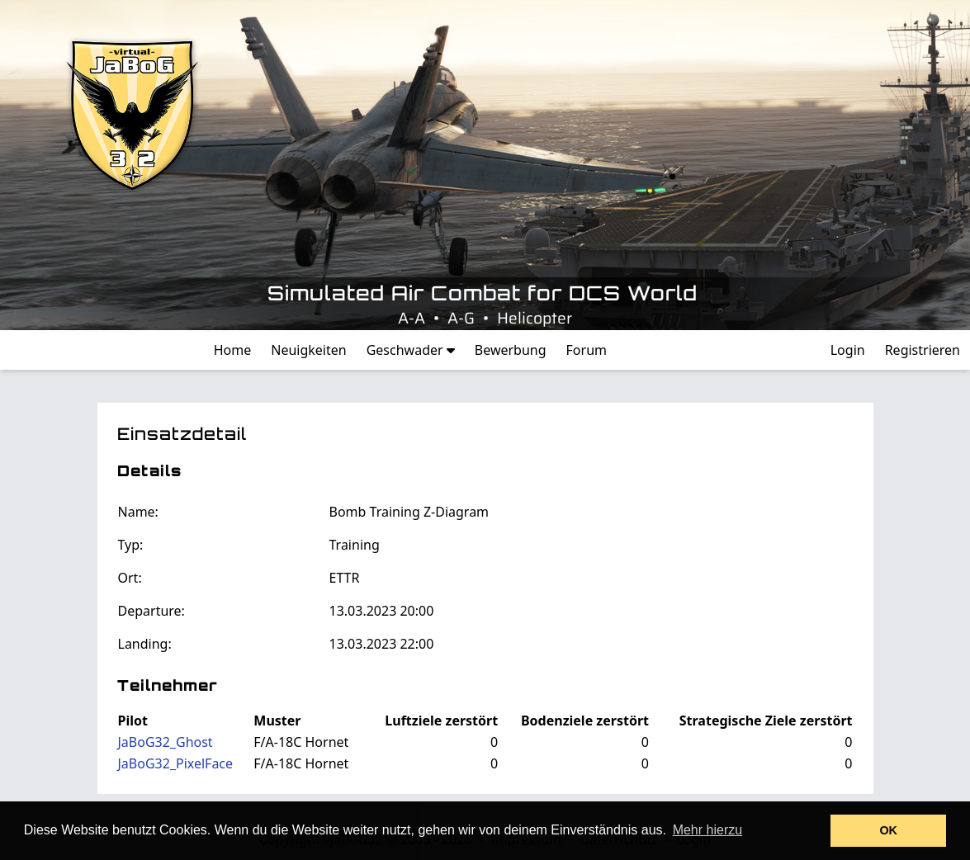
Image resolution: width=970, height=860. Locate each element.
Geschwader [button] (411, 350)
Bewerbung (511, 350)
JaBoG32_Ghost (165, 742)
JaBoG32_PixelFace (176, 763)
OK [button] (888, 830)
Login (847, 350)
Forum (586, 350)
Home (233, 350)
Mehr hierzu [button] (707, 830)
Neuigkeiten (308, 350)
